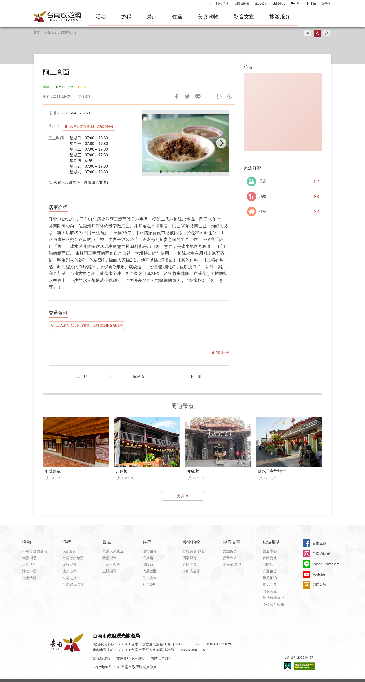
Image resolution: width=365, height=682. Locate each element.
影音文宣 (244, 17)
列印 (219, 96)
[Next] (221, 143)
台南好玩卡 (71, 584)
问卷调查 (270, 591)
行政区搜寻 (111, 564)
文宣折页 (230, 551)
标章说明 (150, 584)
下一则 (195, 376)
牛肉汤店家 (191, 571)
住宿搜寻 (150, 551)
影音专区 (230, 558)
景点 (152, 17)
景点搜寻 (109, 558)
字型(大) (326, 33)
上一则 (82, 376)
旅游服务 (279, 17)
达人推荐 (69, 571)
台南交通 (270, 558)
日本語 (311, 3)
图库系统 (230, 564)
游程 (126, 17)
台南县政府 (241, 3)
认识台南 (69, 551)
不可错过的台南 (34, 551)
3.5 (83, 87)
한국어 (326, 3)
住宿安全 (150, 578)
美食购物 (208, 17)
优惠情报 (29, 578)
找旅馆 (148, 558)
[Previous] (149, 143)
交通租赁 (270, 571)
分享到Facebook (176, 96)
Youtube (318, 574)
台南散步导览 (73, 558)
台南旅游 (319, 543)
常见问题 (270, 584)
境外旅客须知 (273, 605)
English (296, 3)
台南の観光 (321, 553)
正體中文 (279, 3)
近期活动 (29, 564)
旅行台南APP (273, 598)
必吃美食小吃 (193, 551)
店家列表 (67, 33)
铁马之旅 (69, 578)
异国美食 (189, 564)
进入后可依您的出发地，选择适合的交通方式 (89, 325)
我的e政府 (287, 666)
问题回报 (230, 96)
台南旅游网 (57, 16)
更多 (180, 496)
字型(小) (307, 33)
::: (211, 3)
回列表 (138, 376)
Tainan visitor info (326, 564)
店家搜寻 (189, 558)
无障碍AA (304, 666)
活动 (101, 17)
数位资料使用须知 (130, 658)
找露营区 (150, 571)
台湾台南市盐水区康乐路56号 (91, 126)
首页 (37, 33)
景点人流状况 (113, 551)
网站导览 (222, 3)
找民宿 (148, 564)
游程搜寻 (69, 564)
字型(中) (317, 33)
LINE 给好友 (198, 96)
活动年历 (29, 571)
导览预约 (270, 578)
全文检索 (261, 3)
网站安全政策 (161, 658)
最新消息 (29, 558)
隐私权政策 (101, 658)
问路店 (268, 564)
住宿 (177, 17)
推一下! (187, 96)
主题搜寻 (109, 571)
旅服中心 (270, 551)
